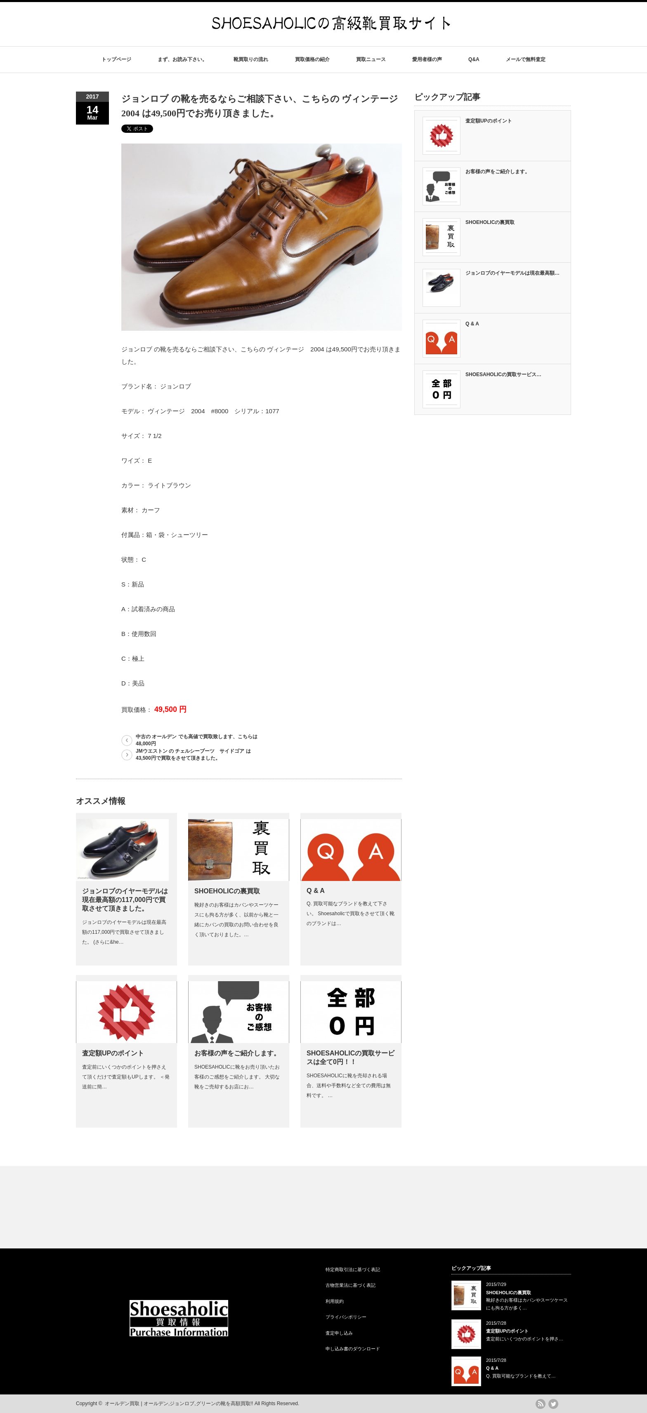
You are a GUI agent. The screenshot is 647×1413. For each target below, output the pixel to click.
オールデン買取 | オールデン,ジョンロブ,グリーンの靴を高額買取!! (179, 1403)
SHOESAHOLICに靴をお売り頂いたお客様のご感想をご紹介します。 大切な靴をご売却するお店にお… (237, 1077)
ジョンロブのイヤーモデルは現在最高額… (512, 273)
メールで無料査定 (525, 59)
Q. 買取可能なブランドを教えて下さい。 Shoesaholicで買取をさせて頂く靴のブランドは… (350, 913)
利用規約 (335, 1301)
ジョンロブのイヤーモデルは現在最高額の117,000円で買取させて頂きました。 (125, 900)
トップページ (116, 59)
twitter (553, 1404)
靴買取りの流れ (251, 59)
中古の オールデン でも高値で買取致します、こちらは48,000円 (196, 740)
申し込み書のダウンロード (353, 1348)
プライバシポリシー (346, 1316)
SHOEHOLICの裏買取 (227, 891)
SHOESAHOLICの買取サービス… (503, 374)
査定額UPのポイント (113, 1053)
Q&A (473, 59)
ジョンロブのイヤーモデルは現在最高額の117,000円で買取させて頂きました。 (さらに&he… (124, 932)
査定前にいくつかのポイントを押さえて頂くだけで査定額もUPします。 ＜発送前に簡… (126, 1077)
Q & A (316, 890)
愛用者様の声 (427, 59)
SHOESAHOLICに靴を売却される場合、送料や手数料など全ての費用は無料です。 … (349, 1085)
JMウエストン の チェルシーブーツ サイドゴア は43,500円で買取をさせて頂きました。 (193, 754)
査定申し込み (339, 1333)
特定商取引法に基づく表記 (353, 1269)
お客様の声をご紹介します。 (237, 1053)
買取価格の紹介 (312, 59)
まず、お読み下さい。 (182, 59)
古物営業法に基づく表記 (350, 1285)
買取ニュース (371, 59)
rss (540, 1404)
